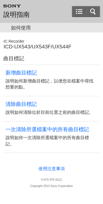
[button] (79, 11)
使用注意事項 (51, 168)
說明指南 (16, 14)
